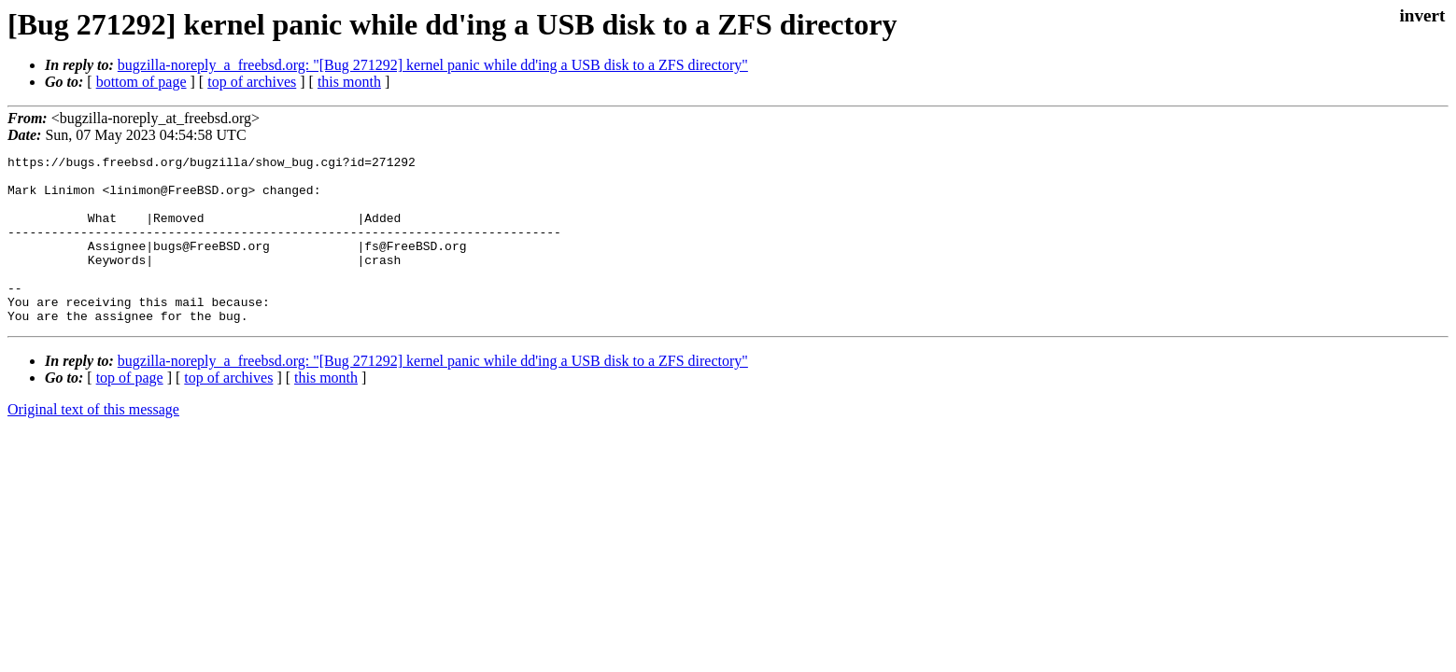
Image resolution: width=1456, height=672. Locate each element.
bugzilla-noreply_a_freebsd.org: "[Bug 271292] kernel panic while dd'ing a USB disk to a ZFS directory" (433, 65)
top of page (129, 411)
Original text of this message (93, 443)
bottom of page (141, 82)
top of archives (251, 82)
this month (349, 82)
